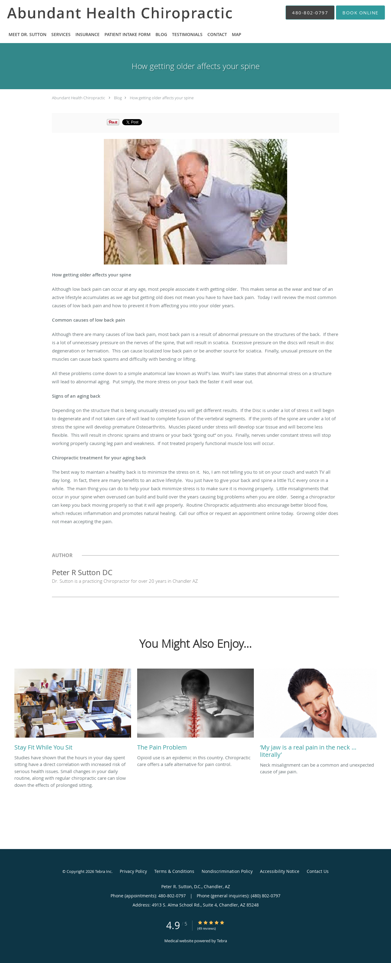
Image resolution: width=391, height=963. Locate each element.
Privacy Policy (133, 871)
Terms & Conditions (174, 871)
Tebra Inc (103, 871)
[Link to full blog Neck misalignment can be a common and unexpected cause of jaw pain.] (318, 715)
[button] (360, 12)
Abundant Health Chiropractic (78, 97)
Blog (118, 97)
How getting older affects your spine (162, 97)
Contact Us (318, 871)
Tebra (222, 940)
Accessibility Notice (279, 871)
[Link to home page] (112, 12)
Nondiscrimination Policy (227, 871)
